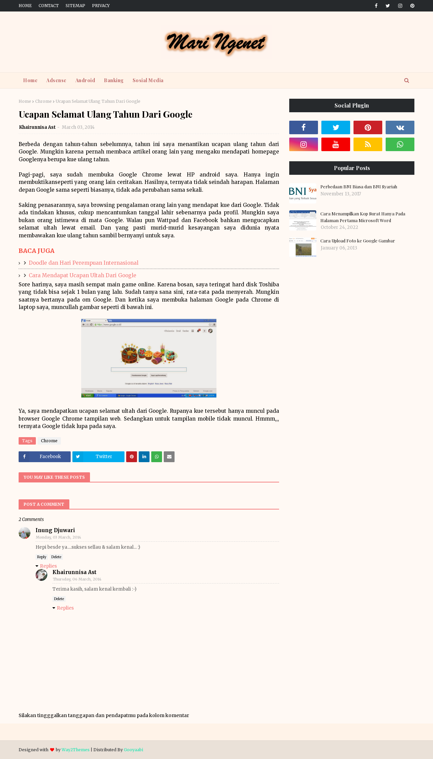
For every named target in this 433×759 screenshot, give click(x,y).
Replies (48, 566)
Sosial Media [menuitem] (148, 80)
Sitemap (75, 5)
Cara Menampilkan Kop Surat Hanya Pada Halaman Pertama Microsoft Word (362, 217)
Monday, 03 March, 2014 (58, 537)
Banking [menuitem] (114, 80)
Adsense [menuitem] (56, 80)
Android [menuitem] (85, 80)
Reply (41, 557)
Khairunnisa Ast (37, 127)
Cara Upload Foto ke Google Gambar (357, 240)
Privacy (101, 5)
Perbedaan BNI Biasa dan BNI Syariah (358, 186)
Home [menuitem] (30, 80)
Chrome (43, 101)
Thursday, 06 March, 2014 (77, 579)
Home (25, 5)
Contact (49, 5)
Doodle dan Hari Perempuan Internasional (83, 263)
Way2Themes (76, 749)
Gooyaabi (133, 749)
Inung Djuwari (55, 530)
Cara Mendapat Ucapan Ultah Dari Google (82, 275)
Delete (56, 557)
